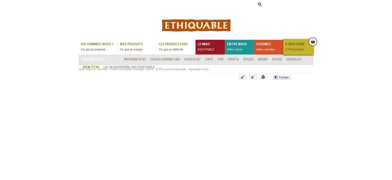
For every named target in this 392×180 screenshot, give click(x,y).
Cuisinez (269, 47)
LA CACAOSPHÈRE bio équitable (129, 67)
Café (209, 60)
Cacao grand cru (165, 60)
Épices (248, 60)
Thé (220, 60)
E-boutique (299, 47)
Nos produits (138, 47)
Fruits (233, 60)
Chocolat (192, 60)
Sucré (277, 60)
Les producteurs (177, 47)
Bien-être (91, 67)
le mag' (211, 47)
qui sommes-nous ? (99, 47)
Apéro (263, 60)
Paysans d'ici (135, 60)
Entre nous (240, 47)
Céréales (294, 60)
